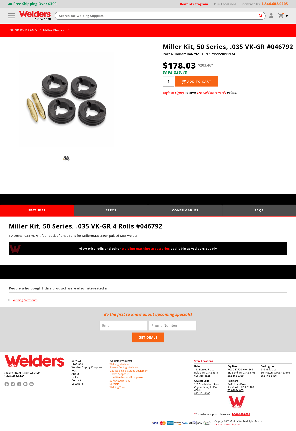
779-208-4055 (236, 390)
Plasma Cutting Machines (124, 367)
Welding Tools (117, 387)
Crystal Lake (201, 381)
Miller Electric (54, 30)
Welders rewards (214, 92)
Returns (218, 424)
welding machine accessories (146, 248)
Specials (114, 383)
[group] (66, 99)
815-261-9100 (202, 393)
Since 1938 (43, 19)
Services (76, 360)
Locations (77, 383)
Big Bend (233, 366)
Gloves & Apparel (120, 374)
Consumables (185, 210)
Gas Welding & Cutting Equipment (129, 370)
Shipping (236, 424)
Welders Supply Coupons (87, 367)
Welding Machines (120, 364)
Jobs (74, 370)
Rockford (233, 381)
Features (36, 210)
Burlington (267, 366)
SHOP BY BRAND (23, 30)
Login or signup (174, 92)
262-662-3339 (236, 375)
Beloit (197, 366)
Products (77, 364)
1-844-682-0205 (14, 376)
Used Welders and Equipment (126, 377)
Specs (111, 210)
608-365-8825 (202, 375)
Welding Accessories (25, 300)
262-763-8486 (269, 375)
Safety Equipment (120, 380)
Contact (76, 380)
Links (75, 377)
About (75, 374)
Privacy (227, 424)
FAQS (259, 210)
